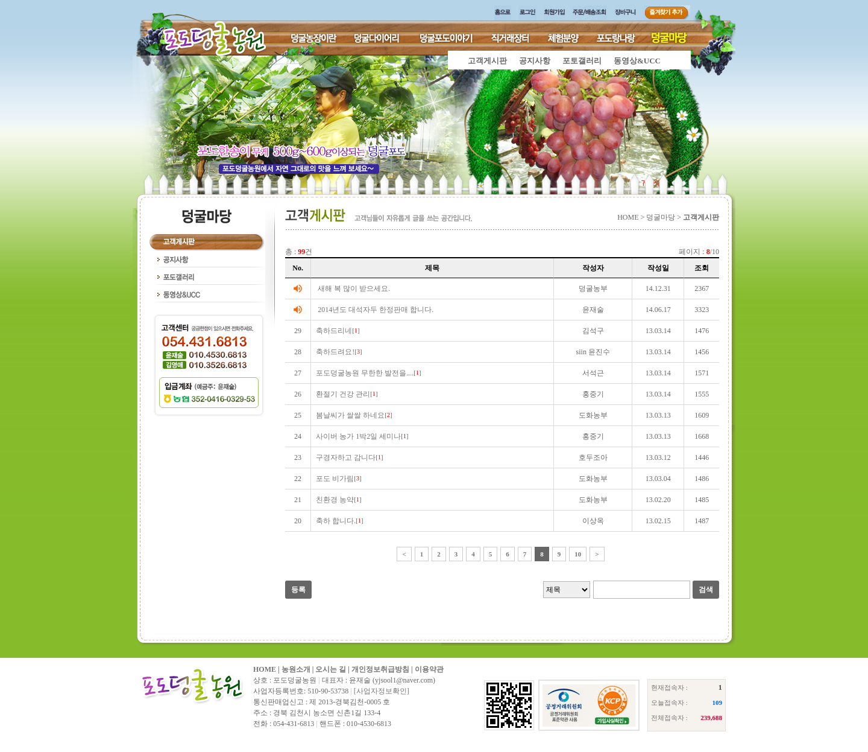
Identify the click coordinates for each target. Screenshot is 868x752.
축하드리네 (334, 331)
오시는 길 (330, 669)
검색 (706, 589)
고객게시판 (487, 60)
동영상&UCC (637, 60)
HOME (264, 669)
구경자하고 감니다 (346, 457)
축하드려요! (335, 352)
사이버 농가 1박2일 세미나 (358, 436)
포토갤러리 (582, 60)
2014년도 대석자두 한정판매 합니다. (375, 309)
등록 (298, 589)
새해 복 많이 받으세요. (354, 288)
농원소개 (295, 669)
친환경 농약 (335, 499)
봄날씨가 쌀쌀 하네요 (350, 415)
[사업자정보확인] (381, 691)
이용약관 (429, 669)
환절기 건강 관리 (343, 394)
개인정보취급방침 (380, 669)
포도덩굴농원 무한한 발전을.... (365, 373)
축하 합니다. (336, 521)
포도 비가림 (335, 478)
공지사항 (534, 60)
